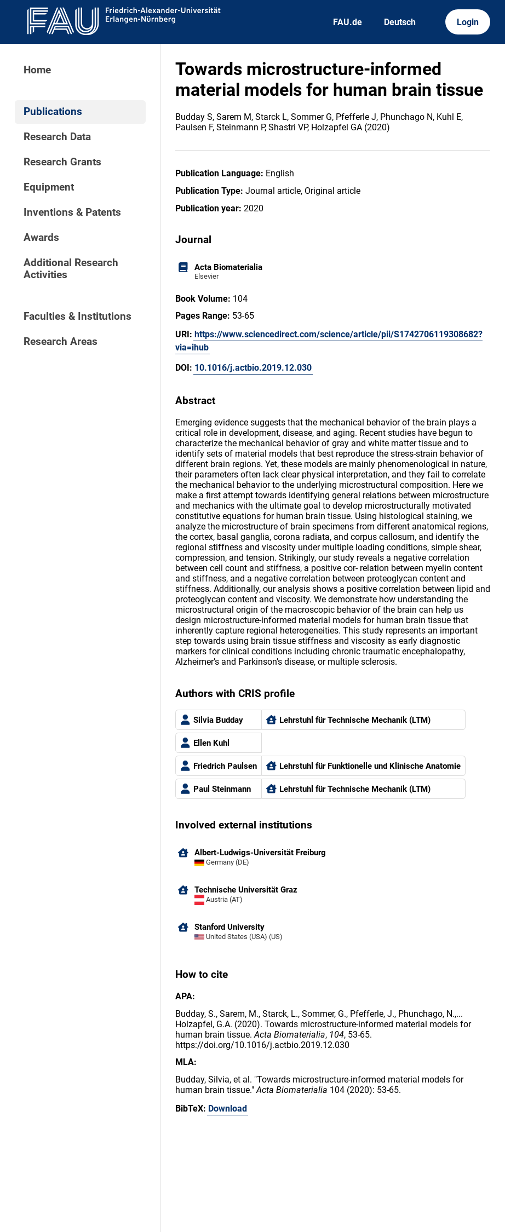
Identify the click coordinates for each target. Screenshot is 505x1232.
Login (468, 22)
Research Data (57, 137)
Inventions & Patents (72, 212)
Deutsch (400, 22)
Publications (53, 112)
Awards (41, 238)
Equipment (49, 187)
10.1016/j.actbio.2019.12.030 (253, 367)
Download (227, 1108)
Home (37, 70)
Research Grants (62, 162)
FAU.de (347, 22)
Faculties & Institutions (77, 316)
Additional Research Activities (71, 269)
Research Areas (60, 342)
